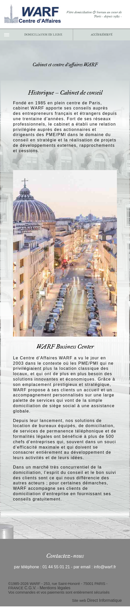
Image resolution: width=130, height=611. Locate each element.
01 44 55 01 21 (56, 567)
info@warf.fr (105, 567)
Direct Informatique (104, 600)
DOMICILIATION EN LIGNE (43, 34)
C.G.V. (30, 588)
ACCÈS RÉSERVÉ (101, 34)
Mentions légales (55, 588)
